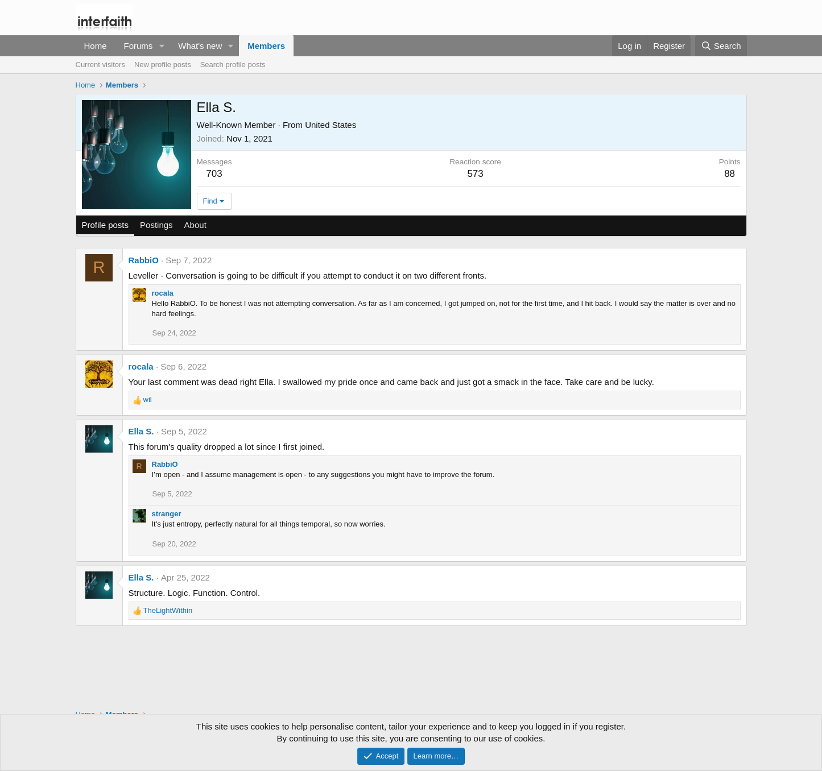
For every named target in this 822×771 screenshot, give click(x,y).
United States (330, 125)
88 (729, 173)
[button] (162, 45)
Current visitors (100, 64)
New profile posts (162, 64)
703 (214, 173)
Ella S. (141, 431)
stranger (166, 513)
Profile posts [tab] (105, 225)
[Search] (721, 45)
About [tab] (195, 225)
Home (95, 46)
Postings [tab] (156, 225)
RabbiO (144, 260)
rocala (163, 293)
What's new (200, 46)
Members (266, 46)
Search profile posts (233, 64)
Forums (138, 46)
